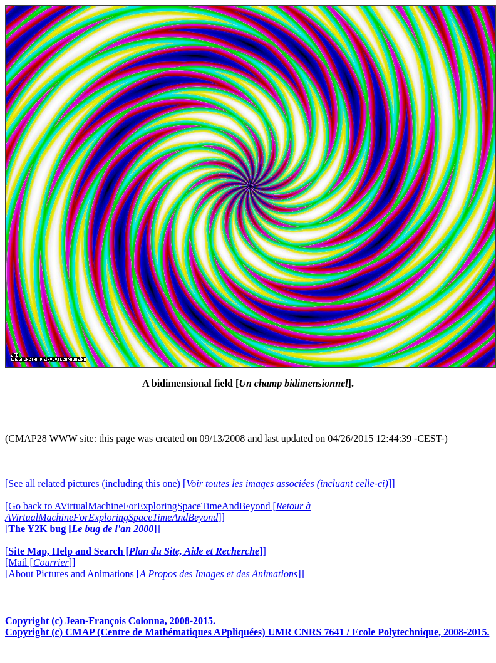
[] (82, 528)
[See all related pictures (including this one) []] (200, 483)
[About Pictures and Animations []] (154, 573)
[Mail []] (40, 562)
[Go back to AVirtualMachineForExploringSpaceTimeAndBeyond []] (158, 512)
